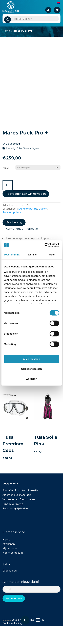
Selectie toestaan (31, 368)
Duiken (42, 208)
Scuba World (19, 619)
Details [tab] (32, 254)
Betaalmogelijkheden (15, 508)
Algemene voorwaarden (17, 494)
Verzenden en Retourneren (19, 499)
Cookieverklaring (12, 623)
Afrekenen (9, 544)
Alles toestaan (31, 358)
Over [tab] (52, 254)
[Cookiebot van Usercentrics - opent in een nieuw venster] (45, 245)
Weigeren (31, 378)
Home (6, 30)
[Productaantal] (8, 185)
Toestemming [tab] (12, 254)
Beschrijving (14, 222)
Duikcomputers (27, 208)
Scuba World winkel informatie (20, 490)
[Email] (31, 589)
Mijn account (10, 548)
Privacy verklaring (13, 504)
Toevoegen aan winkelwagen (26, 193)
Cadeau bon (10, 570)
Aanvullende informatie (22, 228)
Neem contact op (13, 552)
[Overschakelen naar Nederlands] (58, 3)
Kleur (6, 167)
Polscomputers (12, 212)
